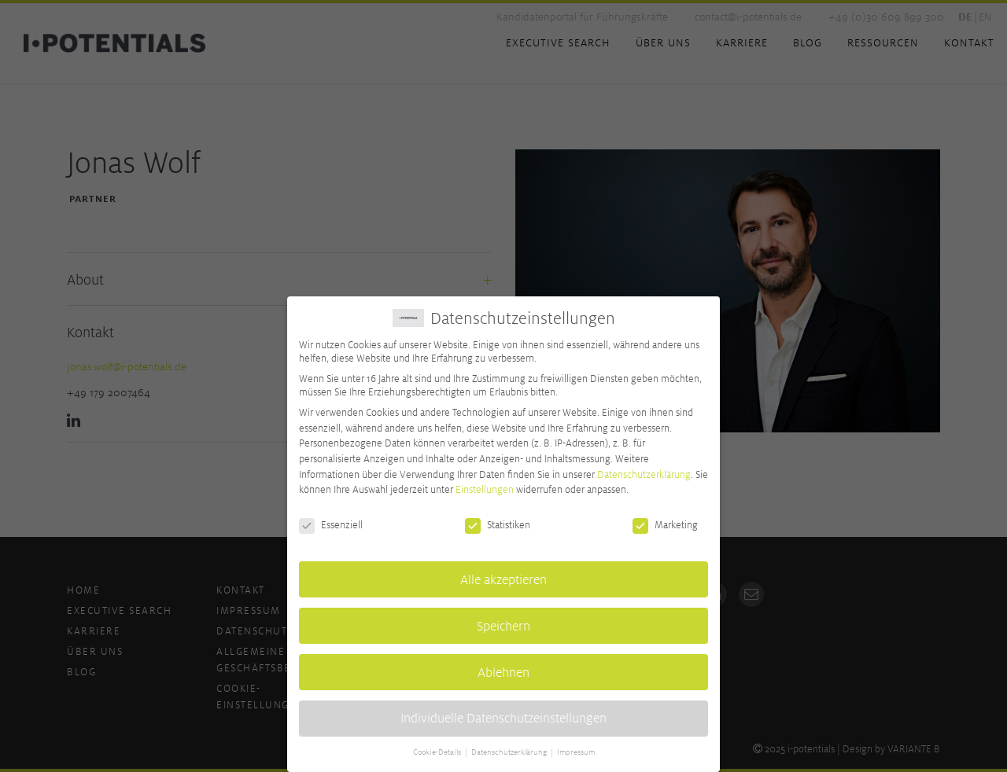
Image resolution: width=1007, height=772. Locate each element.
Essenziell (331, 520)
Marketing (665, 520)
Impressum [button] (576, 747)
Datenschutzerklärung (644, 469)
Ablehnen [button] (503, 667)
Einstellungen (485, 484)
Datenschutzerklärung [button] (510, 747)
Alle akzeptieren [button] (503, 574)
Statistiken (497, 520)
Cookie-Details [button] (438, 747)
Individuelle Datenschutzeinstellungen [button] (503, 713)
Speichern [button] (503, 620)
